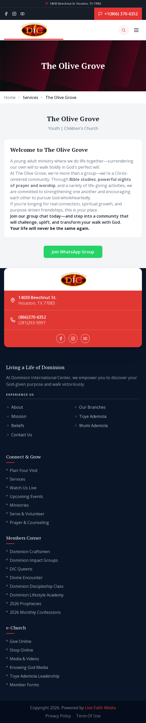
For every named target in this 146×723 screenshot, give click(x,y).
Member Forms (22, 685)
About (14, 407)
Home (10, 97)
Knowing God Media (27, 667)
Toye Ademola (90, 416)
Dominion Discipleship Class (35, 586)
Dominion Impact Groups (32, 560)
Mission (16, 416)
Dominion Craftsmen (28, 551)
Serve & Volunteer (25, 514)
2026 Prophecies (23, 603)
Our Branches (90, 407)
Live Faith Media (100, 707)
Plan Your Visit (22, 470)
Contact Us (19, 435)
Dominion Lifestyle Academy (35, 595)
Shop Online (19, 650)
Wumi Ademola (91, 425)
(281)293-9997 (31, 323)
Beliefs (15, 425)
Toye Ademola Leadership (32, 676)
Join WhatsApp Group (73, 252)
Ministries (17, 505)
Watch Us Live (21, 488)
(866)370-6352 (32, 317)
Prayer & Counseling (27, 522)
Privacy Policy (58, 716)
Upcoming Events (24, 496)
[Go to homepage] (33, 30)
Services (15, 479)
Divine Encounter (24, 577)
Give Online (18, 641)
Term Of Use (88, 716)
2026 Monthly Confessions (33, 612)
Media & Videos (22, 659)
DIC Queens (19, 569)
